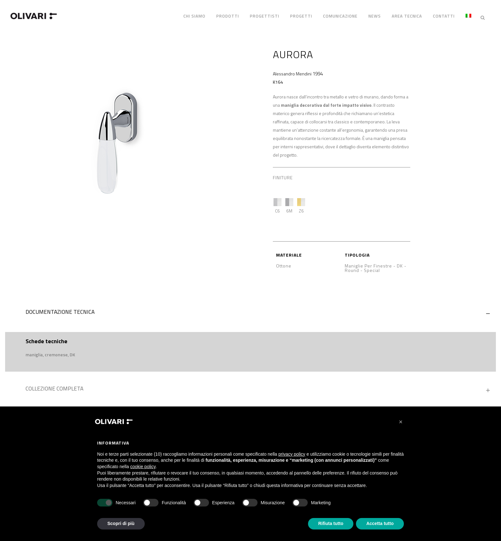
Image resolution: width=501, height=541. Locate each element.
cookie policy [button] (143, 466)
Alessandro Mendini (292, 69)
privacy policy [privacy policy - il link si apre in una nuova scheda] (291, 454)
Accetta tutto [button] (380, 523)
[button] (401, 422)
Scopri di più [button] (121, 523)
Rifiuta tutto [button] (330, 523)
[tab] (250, 309)
